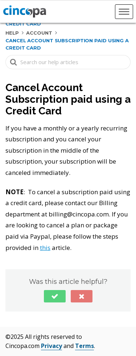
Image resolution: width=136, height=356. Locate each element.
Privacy (51, 346)
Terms (84, 346)
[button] (55, 296)
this (45, 247)
